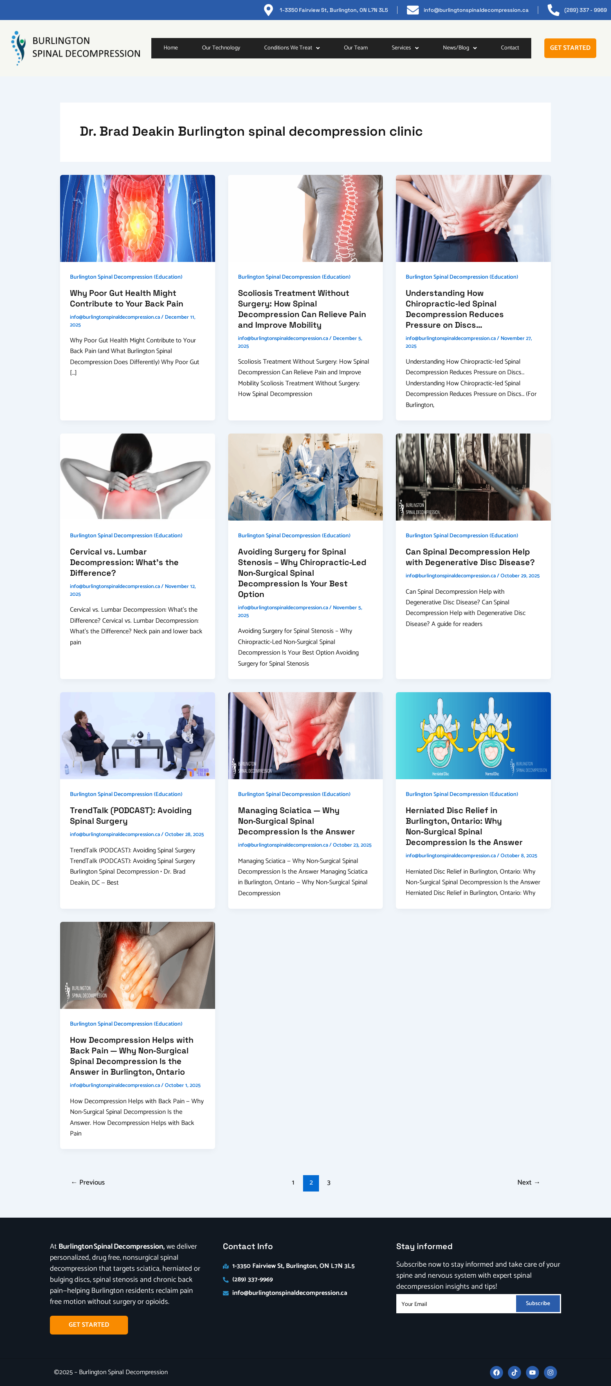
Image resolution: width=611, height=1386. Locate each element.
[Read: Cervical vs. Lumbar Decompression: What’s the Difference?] (137, 476)
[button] (292, 48)
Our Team (356, 48)
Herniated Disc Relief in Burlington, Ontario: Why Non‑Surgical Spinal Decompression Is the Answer (464, 826)
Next (528, 1182)
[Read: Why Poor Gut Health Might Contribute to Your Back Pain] (137, 218)
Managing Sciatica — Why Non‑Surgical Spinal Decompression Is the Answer (296, 821)
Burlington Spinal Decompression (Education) (126, 277)
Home (171, 48)
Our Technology (221, 48)
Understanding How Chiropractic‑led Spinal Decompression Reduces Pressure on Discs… (455, 309)
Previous (88, 1182)
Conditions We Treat (292, 48)
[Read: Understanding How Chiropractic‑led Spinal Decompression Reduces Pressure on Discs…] (473, 218)
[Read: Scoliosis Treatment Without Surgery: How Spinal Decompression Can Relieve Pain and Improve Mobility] (305, 218)
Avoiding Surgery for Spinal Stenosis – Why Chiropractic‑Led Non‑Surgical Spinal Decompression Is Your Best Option (302, 572)
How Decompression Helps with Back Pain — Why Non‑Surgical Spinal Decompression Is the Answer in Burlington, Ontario (131, 1056)
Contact (510, 48)
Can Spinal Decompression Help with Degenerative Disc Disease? (470, 557)
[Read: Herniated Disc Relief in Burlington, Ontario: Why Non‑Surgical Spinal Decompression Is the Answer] (473, 735)
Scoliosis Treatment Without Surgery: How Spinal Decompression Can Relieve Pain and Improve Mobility (302, 309)
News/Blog (460, 48)
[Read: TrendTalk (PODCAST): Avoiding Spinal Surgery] (137, 735)
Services (405, 48)
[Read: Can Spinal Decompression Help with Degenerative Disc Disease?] (473, 476)
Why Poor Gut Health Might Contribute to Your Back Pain (126, 298)
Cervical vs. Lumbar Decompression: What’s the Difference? (124, 562)
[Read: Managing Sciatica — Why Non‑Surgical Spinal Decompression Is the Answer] (305, 735)
